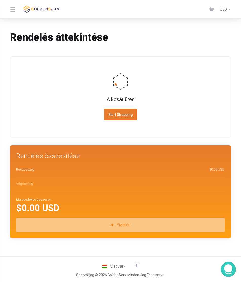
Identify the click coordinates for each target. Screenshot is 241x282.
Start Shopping (120, 114)
